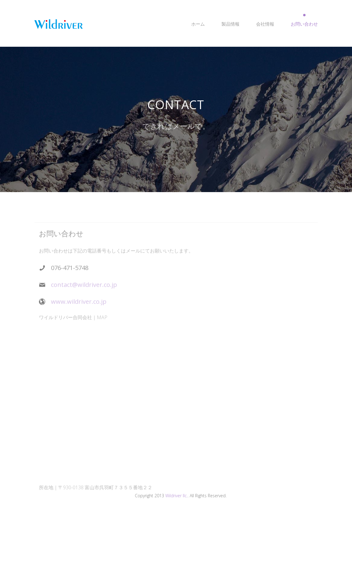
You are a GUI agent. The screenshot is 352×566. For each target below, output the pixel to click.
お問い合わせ (304, 24)
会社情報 (265, 24)
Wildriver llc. (176, 495)
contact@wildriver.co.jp (84, 288)
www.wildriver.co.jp (78, 305)
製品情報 (230, 24)
